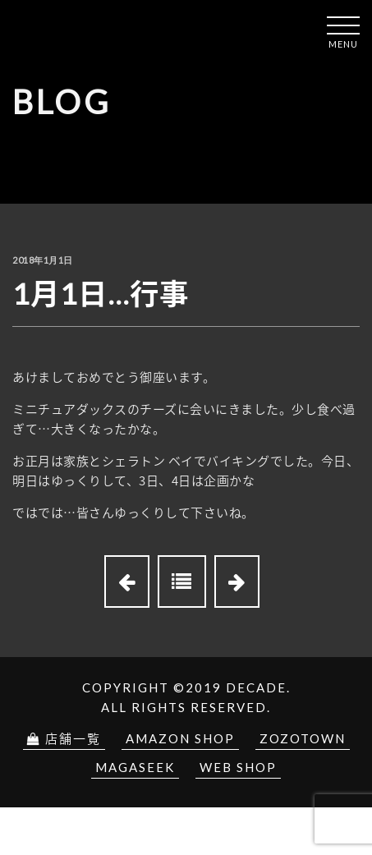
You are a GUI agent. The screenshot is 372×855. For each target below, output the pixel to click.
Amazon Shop (180, 738)
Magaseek (135, 767)
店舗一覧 (64, 738)
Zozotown (302, 738)
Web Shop (238, 767)
